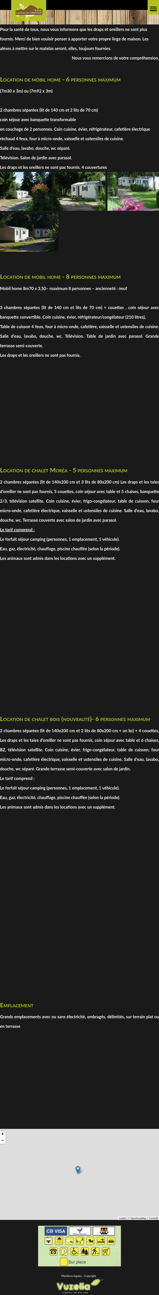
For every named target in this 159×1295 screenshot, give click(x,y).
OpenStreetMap (138, 1220)
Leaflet (122, 1220)
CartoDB (153, 1220)
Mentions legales (71, 1276)
